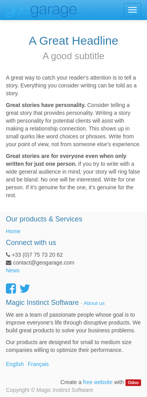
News (13, 270)
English (15, 364)
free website (98, 382)
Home (13, 231)
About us (94, 303)
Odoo (133, 382)
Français (38, 364)
